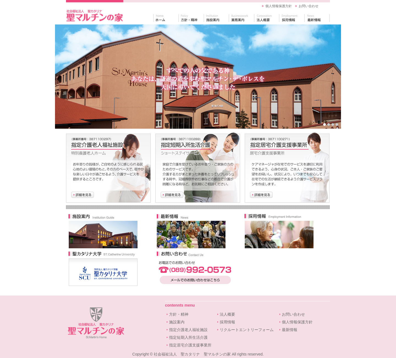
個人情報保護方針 (278, 6)
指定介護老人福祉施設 (188, 329)
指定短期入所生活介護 (188, 337)
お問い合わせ (308, 6)
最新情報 (289, 329)
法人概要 (227, 314)
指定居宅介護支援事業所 (190, 345)
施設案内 (177, 322)
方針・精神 (178, 314)
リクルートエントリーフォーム (247, 329)
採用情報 (227, 322)
